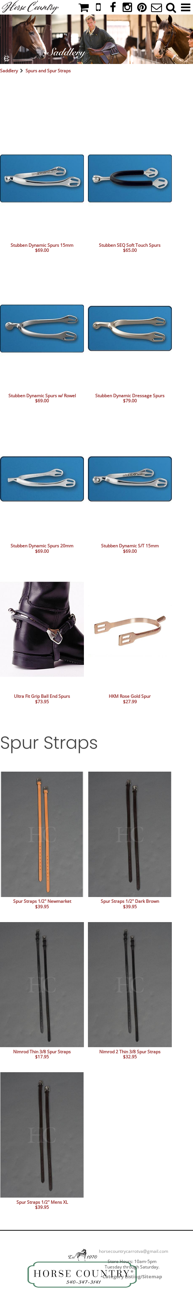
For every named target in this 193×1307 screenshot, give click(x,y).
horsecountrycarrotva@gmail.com (133, 1251)
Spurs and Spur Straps (48, 71)
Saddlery (9, 71)
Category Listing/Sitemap (132, 1276)
